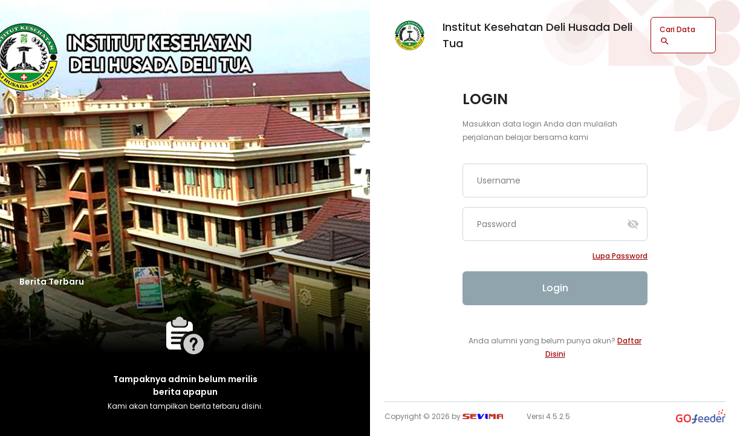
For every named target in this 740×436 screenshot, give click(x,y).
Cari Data (677, 35)
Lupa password (620, 256)
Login (555, 288)
